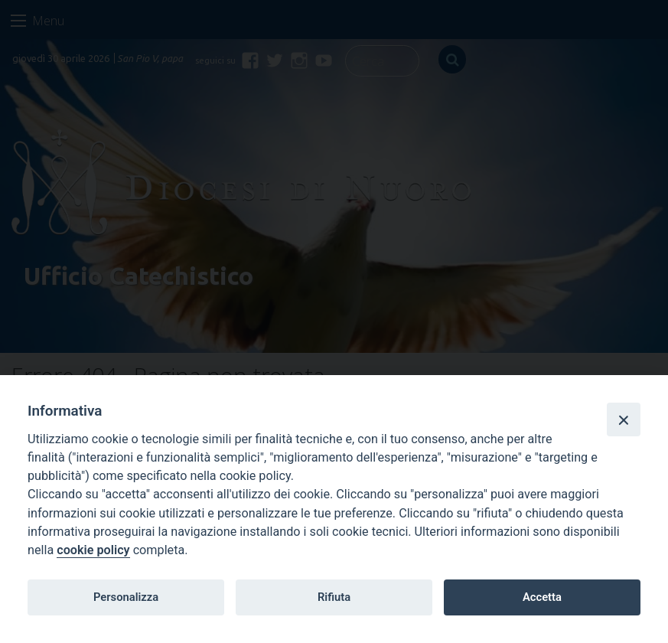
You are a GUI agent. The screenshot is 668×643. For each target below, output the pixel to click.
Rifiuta (334, 597)
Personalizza (125, 597)
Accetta (542, 597)
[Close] (623, 419)
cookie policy (93, 550)
